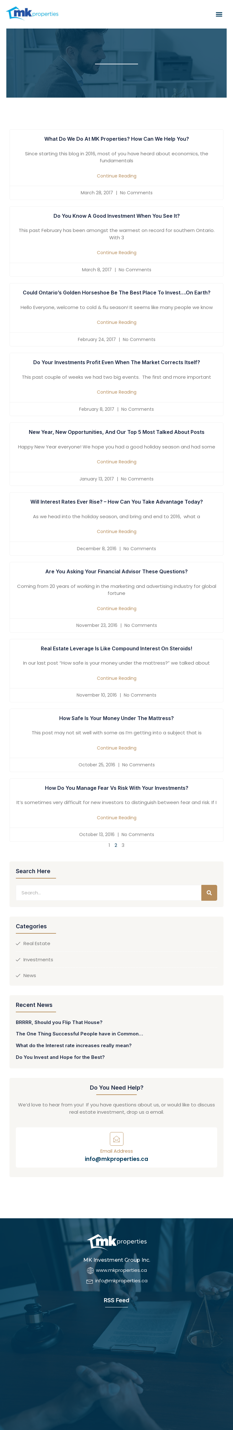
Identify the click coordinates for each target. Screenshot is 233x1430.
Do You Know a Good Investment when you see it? (117, 216)
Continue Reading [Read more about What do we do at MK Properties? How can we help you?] (116, 176)
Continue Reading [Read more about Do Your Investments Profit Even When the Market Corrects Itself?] (116, 392)
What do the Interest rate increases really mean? (74, 1045)
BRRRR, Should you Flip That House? (59, 1022)
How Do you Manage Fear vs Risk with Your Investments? (116, 788)
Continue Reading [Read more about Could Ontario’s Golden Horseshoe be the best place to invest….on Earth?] (116, 322)
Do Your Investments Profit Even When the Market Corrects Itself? (116, 362)
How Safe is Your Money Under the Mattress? (116, 718)
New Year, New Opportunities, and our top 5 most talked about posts (117, 432)
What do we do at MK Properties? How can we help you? (116, 139)
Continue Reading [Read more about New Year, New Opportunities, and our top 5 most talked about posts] (116, 462)
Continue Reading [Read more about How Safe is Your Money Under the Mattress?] (116, 748)
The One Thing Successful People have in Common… (79, 1034)
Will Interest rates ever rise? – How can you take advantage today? (116, 502)
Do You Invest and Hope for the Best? (60, 1057)
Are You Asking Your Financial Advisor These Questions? (116, 571)
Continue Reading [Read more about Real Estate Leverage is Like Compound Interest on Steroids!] (116, 678)
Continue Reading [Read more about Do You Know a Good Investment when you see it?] (116, 252)
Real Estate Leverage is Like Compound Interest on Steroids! (116, 648)
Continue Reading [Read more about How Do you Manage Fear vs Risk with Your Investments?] (116, 818)
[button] (219, 14)
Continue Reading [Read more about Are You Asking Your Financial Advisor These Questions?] (116, 608)
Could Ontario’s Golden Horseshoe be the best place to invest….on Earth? (117, 292)
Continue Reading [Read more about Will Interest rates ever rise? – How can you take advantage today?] (116, 531)
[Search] (209, 893)
